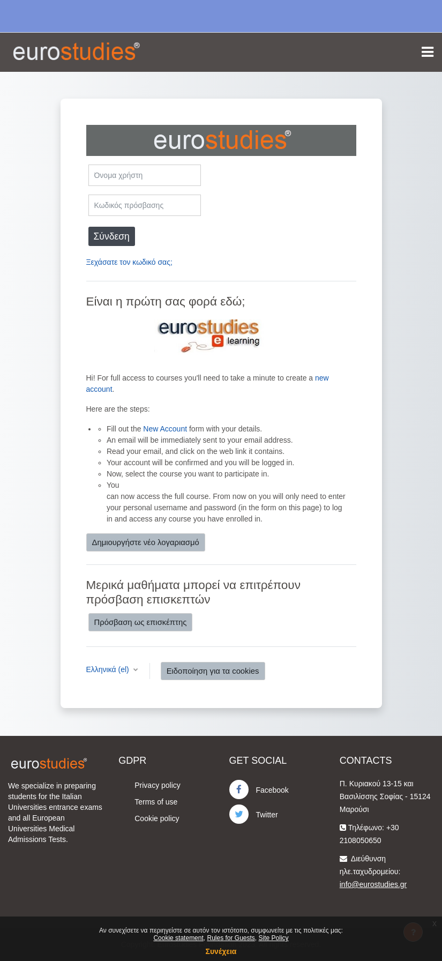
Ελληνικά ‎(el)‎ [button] (108, 669)
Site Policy (274, 938)
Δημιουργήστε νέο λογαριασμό (145, 542)
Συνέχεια (221, 951)
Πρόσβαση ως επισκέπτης (140, 622)
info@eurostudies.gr (373, 884)
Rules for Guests (230, 938)
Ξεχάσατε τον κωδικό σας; (129, 262)
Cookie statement (178, 938)
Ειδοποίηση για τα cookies (213, 671)
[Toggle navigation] (427, 51)
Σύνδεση (112, 236)
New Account (165, 428)
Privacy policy (157, 785)
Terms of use (155, 802)
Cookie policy (156, 818)
